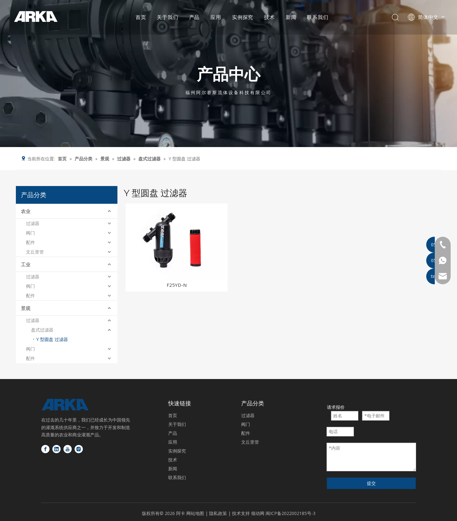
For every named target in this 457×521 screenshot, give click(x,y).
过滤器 (32, 223)
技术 (269, 17)
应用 (215, 17)
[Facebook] (45, 449)
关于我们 (167, 17)
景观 (25, 308)
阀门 (30, 233)
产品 (194, 17)
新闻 (290, 17)
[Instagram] (79, 449)
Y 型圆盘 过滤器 (52, 339)
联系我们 (317, 17)
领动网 (257, 513)
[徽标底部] (65, 404)
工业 (25, 264)
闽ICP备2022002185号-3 (290, 513)
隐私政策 (218, 513)
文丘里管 (35, 252)
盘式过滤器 (42, 330)
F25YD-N (177, 285)
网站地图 (195, 513)
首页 (140, 17)
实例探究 (242, 17)
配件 (30, 242)
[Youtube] (67, 449)
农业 (25, 211)
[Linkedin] (56, 449)
